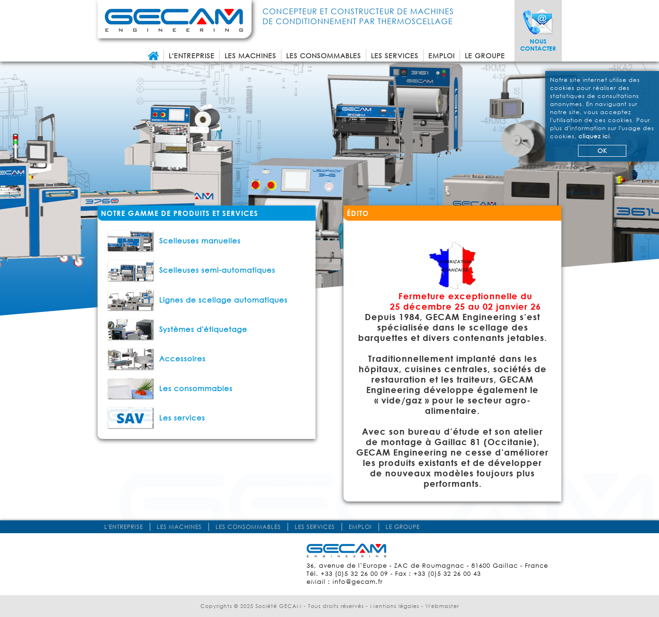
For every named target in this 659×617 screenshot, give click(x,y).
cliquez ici (594, 136)
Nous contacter (538, 44)
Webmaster (442, 606)
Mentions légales (394, 606)
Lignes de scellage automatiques (197, 299)
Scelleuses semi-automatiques (191, 270)
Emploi (441, 55)
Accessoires (156, 358)
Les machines (250, 55)
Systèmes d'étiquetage (177, 329)
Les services (394, 55)
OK (602, 151)
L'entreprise (192, 55)
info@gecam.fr (358, 582)
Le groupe (485, 55)
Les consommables (323, 55)
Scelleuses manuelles (174, 240)
